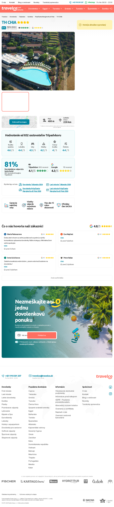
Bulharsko (32, 414)
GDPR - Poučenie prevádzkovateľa (62, 401)
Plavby (4, 404)
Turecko (56, 9)
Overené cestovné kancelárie (63, 416)
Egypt (45, 9)
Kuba (30, 441)
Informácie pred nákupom (66, 396)
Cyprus (31, 391)
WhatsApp (90, 2)
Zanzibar (32, 438)
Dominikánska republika (38, 444)
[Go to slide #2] (43, 101)
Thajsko (31, 458)
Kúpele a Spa (7, 414)
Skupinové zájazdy (9, 438)
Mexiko (31, 464)
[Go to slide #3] (71, 101)
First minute (6, 391)
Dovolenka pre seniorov (11, 428)
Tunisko (79, 9)
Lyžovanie (6, 411)
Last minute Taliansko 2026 (58, 184)
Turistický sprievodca (50, 2)
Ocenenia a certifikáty (64, 409)
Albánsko (32, 424)
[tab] (38, 87)
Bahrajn (31, 451)
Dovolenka (33, 9)
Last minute (20, 8)
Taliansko (32, 394)
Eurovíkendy (7, 418)
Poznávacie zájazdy (10, 408)
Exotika (105, 9)
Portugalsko (33, 461)
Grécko (68, 9)
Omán (30, 434)
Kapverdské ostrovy (36, 428)
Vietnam (31, 448)
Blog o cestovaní (24, 2)
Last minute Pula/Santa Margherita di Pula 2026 (57, 190)
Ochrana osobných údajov (28, 494)
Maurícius (32, 454)
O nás (4, 2)
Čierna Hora (33, 404)
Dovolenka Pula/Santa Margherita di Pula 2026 (30, 190)
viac (5, 246)
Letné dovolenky (8, 398)
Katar (30, 468)
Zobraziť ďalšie (57, 278)
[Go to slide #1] (15, 101)
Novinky (36, 2)
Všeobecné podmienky (9, 494)
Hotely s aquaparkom (10, 424)
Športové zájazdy (9, 434)
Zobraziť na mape (19, 122)
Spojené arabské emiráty (38, 408)
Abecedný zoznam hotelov (66, 405)
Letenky (5, 421)
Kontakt (12, 2)
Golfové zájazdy (8, 431)
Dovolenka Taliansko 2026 (31, 184)
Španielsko (92, 9)
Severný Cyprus (35, 431)
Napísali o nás (61, 412)
